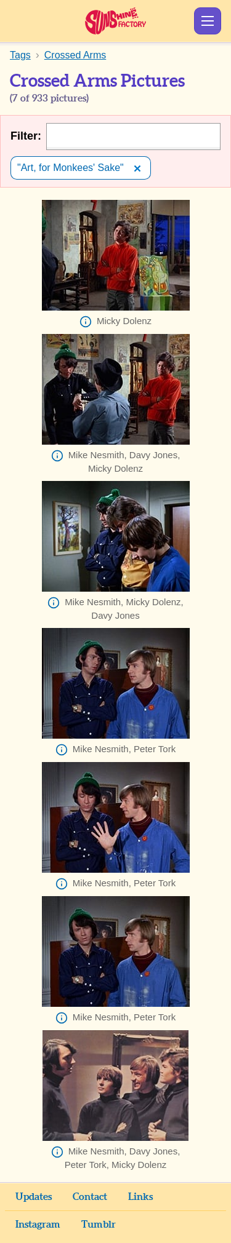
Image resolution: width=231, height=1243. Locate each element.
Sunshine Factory (115, 20)
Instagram (37, 1224)
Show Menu (207, 20)
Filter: (25, 136)
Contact (90, 1197)
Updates (33, 1197)
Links (140, 1197)
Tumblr (98, 1224)
